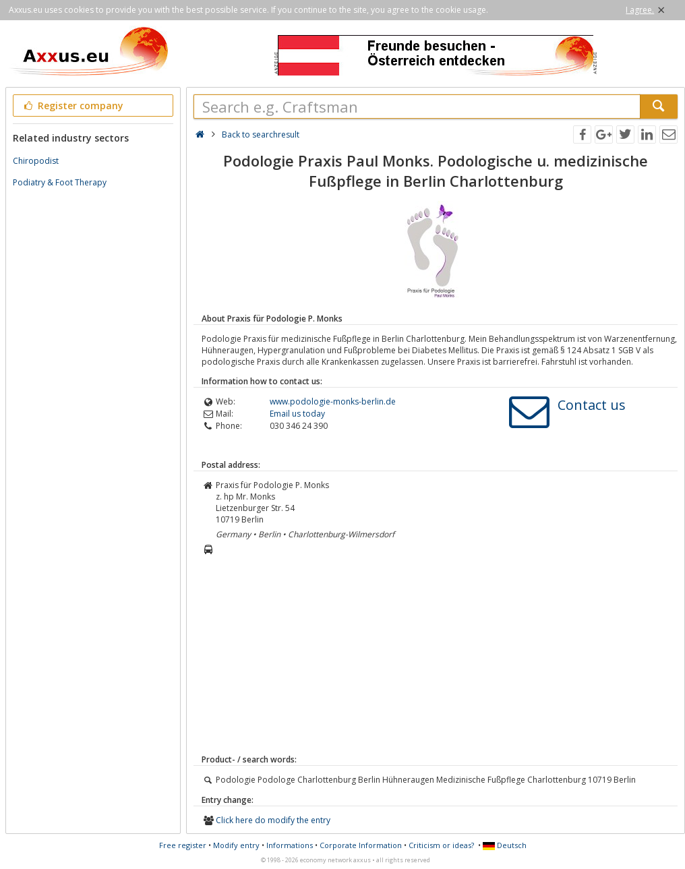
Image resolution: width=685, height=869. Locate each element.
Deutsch (505, 845)
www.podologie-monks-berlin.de (333, 401)
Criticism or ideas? (441, 845)
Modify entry (236, 845)
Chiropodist (36, 161)
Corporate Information (361, 845)
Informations (289, 845)
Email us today (297, 413)
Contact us (592, 405)
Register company (72, 105)
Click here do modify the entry (273, 820)
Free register (182, 845)
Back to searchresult (260, 134)
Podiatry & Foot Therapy (60, 182)
